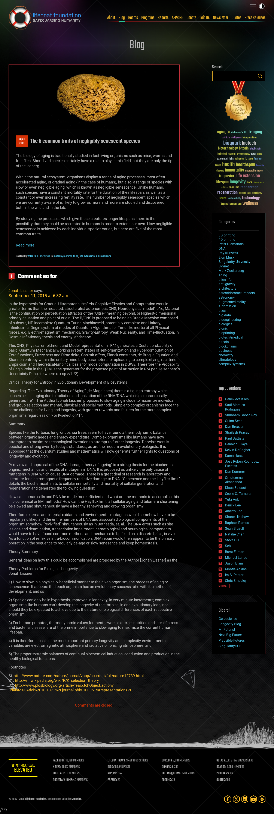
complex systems (232, 364)
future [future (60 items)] (249, 159)
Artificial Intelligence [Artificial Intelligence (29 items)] (231, 137)
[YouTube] (253, 799)
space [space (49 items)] (222, 198)
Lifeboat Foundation (35, 799)
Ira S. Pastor (234, 575)
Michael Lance (236, 558)
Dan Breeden (234, 427)
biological (226, 324)
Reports (163, 17)
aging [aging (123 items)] (221, 132)
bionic (223, 328)
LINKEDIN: (167, 760)
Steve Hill (232, 540)
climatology (227, 360)
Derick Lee (233, 505)
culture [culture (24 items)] (253, 154)
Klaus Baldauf (235, 488)
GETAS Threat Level (23, 769)
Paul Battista (234, 438)
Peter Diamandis (231, 244)
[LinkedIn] (244, 799)
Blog (122, 17)
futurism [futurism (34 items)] (258, 159)
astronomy (227, 297)
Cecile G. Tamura (238, 494)
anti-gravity (227, 284)
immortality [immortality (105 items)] (234, 170)
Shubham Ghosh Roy (241, 415)
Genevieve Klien (237, 399)
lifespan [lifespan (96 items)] (222, 182)
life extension (87, 256)
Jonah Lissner (21, 290)
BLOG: (111, 767)
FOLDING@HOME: (172, 773)
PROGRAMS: (223, 773)
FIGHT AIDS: (60, 773)
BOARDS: (221, 767)
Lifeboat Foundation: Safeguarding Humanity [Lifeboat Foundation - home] (45, 17)
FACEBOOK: (60, 760)
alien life (225, 280)
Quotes (236, 17)
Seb (228, 546)
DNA (222, 248)
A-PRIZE (177, 17)
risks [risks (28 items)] (249, 193)
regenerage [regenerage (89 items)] (249, 187)
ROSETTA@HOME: (64, 780)
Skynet (224, 266)
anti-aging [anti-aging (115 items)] (253, 132)
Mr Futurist (227, 630)
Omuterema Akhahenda (234, 480)
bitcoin (224, 342)
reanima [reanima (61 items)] (234, 187)
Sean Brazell (234, 529)
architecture (227, 288)
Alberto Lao (233, 511)
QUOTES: (221, 780)
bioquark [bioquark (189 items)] (232, 143)
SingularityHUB (230, 646)
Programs (147, 17)
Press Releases (255, 17)
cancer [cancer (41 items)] (232, 154)
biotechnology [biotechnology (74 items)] (228, 148)
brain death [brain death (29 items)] (222, 154)
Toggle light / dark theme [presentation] (262, 6)
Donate (191, 17)
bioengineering (230, 320)
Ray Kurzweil (228, 253)
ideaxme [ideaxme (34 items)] (220, 171)
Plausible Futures (232, 640)
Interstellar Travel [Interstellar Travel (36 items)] (254, 171)
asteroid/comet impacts (237, 293)
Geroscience (228, 619)
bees (222, 311)
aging (223, 275)
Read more (25, 245)
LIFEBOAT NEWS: (117, 760)
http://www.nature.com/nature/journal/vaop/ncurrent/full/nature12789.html (79, 675)
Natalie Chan (234, 534)
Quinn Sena (234, 421)
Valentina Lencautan (38, 256)
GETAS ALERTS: (225, 760)
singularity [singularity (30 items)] (257, 193)
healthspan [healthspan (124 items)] (245, 164)
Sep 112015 (22, 141)
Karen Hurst (234, 456)
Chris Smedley (236, 581)
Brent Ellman (234, 552)
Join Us (205, 17)
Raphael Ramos (237, 523)
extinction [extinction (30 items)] (239, 159)
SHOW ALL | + (225, 586)
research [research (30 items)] (242, 193)
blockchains (228, 346)
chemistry (226, 355)
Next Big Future (230, 635)
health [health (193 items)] (228, 164)
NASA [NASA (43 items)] (250, 182)
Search (260, 76)
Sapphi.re (76, 799)
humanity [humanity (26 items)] (260, 165)
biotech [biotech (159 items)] (249, 143)
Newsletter (220, 17)
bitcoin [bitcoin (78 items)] (244, 148)
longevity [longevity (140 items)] (238, 182)
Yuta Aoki (232, 499)
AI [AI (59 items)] (229, 133)
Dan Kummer (235, 472)
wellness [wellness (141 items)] (250, 203)
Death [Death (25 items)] (259, 154)
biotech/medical (63, 256)
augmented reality (232, 302)
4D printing (227, 240)
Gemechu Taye (236, 444)
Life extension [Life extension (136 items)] (247, 176)
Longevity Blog (230, 624)
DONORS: (167, 767)
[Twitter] (236, 799)
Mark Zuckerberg (231, 271)
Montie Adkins (236, 569)
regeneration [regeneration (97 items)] (227, 192)
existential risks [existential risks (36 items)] (225, 159)
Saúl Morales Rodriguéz (235, 407)
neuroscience (103, 256)
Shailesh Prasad (237, 432)
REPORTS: (113, 773)
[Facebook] (227, 799)
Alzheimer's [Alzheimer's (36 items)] (237, 132)
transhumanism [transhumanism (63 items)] (231, 204)
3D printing (227, 235)
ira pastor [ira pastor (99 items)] (226, 176)
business (225, 351)
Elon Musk (226, 257)
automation (227, 306)
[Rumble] (262, 799)
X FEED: (58, 767)
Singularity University (234, 262)
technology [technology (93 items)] (251, 198)
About (111, 17)
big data (225, 315)
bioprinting (227, 333)
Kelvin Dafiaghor (237, 450)
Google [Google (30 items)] (218, 165)
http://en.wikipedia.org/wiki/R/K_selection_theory (57, 680)
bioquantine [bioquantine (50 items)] (250, 137)
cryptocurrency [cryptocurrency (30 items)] (243, 154)
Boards (133, 17)
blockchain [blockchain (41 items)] (255, 149)
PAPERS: (113, 780)
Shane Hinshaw (237, 517)
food (75, 256)
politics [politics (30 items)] (224, 187)
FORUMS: (167, 780)
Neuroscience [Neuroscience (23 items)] (259, 183)
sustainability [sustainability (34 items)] (234, 198)
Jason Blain (234, 563)
